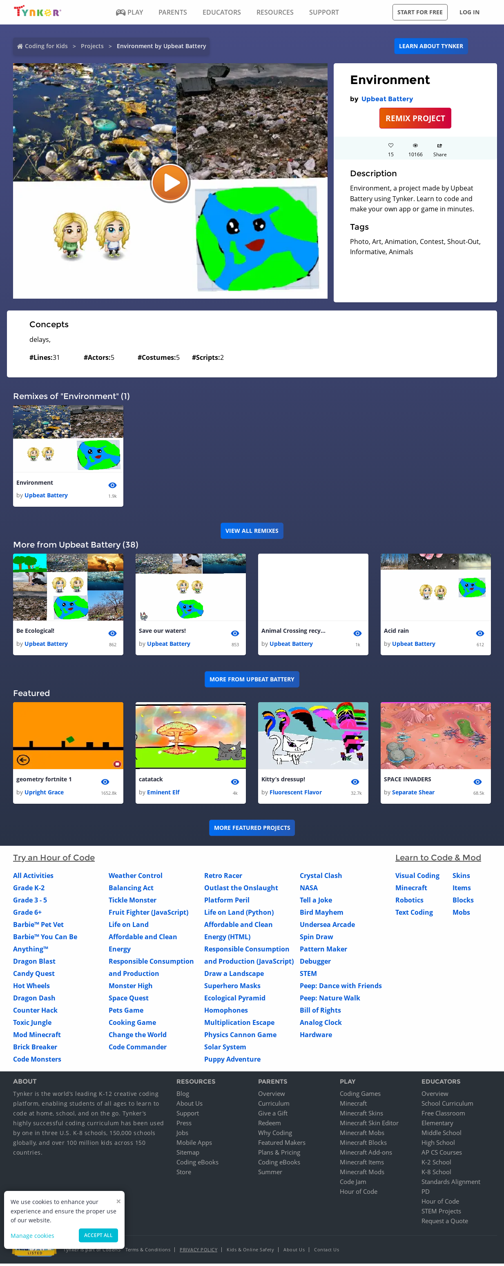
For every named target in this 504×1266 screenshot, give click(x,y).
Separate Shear (413, 794)
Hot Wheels (31, 987)
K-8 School (436, 1174)
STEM (308, 975)
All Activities (33, 877)
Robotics (409, 902)
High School (438, 1145)
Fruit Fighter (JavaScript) (148, 914)
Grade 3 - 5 (30, 902)
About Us (189, 1106)
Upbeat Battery (387, 99)
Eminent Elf (163, 794)
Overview (271, 1096)
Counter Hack (35, 1012)
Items (462, 889)
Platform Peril (227, 902)
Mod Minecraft (37, 1036)
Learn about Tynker (431, 46)
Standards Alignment (450, 1184)
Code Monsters (37, 1061)
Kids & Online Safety (250, 1252)
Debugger (315, 963)
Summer (270, 1174)
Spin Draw (316, 938)
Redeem (269, 1125)
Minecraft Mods (362, 1174)
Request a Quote (444, 1223)
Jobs (182, 1135)
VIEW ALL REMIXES (252, 531)
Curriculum (274, 1106)
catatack (151, 781)
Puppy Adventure (232, 1061)
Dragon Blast (34, 963)
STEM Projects (441, 1213)
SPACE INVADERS (407, 781)
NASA (309, 889)
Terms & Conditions (147, 1252)
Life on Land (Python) (239, 914)
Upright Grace (44, 794)
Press (184, 1125)
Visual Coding (417, 877)
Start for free (420, 12)
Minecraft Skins (361, 1115)
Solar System (225, 1048)
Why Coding (275, 1135)
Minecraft (411, 889)
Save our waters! (162, 632)
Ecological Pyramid (234, 1000)
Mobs (461, 914)
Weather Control (136, 877)
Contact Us (326, 1252)
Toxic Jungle (32, 1024)
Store (183, 1174)
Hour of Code (358, 1194)
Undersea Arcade (327, 926)
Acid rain (396, 632)
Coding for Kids (46, 46)
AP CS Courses (441, 1155)
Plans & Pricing (279, 1155)
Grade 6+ (27, 914)
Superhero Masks (232, 987)
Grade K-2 (29, 889)
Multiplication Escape (239, 1024)
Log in (469, 12)
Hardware (316, 1036)
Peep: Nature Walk (330, 1000)
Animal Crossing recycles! (294, 632)
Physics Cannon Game (240, 1036)
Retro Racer (223, 877)
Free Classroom (443, 1115)
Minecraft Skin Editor (369, 1125)
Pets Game (126, 1012)
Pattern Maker (323, 951)
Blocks (463, 902)
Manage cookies (32, 1235)
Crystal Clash (321, 877)
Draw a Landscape (234, 975)
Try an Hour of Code (54, 860)
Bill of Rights (320, 1012)
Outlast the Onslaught (241, 889)
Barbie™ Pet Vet (38, 926)
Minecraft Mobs (362, 1135)
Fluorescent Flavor (296, 794)
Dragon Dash (34, 1000)
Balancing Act (131, 889)
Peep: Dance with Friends (341, 987)
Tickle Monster (132, 902)
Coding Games (360, 1096)
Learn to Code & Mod (438, 860)
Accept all (98, 1235)
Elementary (437, 1125)
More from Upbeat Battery (252, 681)
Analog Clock (321, 1024)
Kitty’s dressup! (283, 781)
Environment (34, 483)
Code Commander (138, 1048)
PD (425, 1194)
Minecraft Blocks (363, 1145)
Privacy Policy (198, 1252)
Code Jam (353, 1184)
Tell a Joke (316, 902)
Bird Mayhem (321, 914)
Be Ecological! (35, 632)
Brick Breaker (35, 1048)
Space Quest (129, 1000)
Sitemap (187, 1155)
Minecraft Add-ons (366, 1155)
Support (187, 1115)
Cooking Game (132, 1024)
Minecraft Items (362, 1164)
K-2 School (436, 1164)
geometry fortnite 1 (44, 781)
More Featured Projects (252, 830)
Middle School (441, 1135)
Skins (461, 877)
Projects (92, 46)
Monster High (131, 987)
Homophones (226, 1012)
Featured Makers (282, 1145)
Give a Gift (273, 1115)
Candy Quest (34, 975)
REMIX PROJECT (415, 118)
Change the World (138, 1036)
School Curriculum (447, 1106)
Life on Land (129, 926)
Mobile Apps (194, 1145)
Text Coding (414, 914)
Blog (182, 1096)
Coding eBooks (197, 1164)
